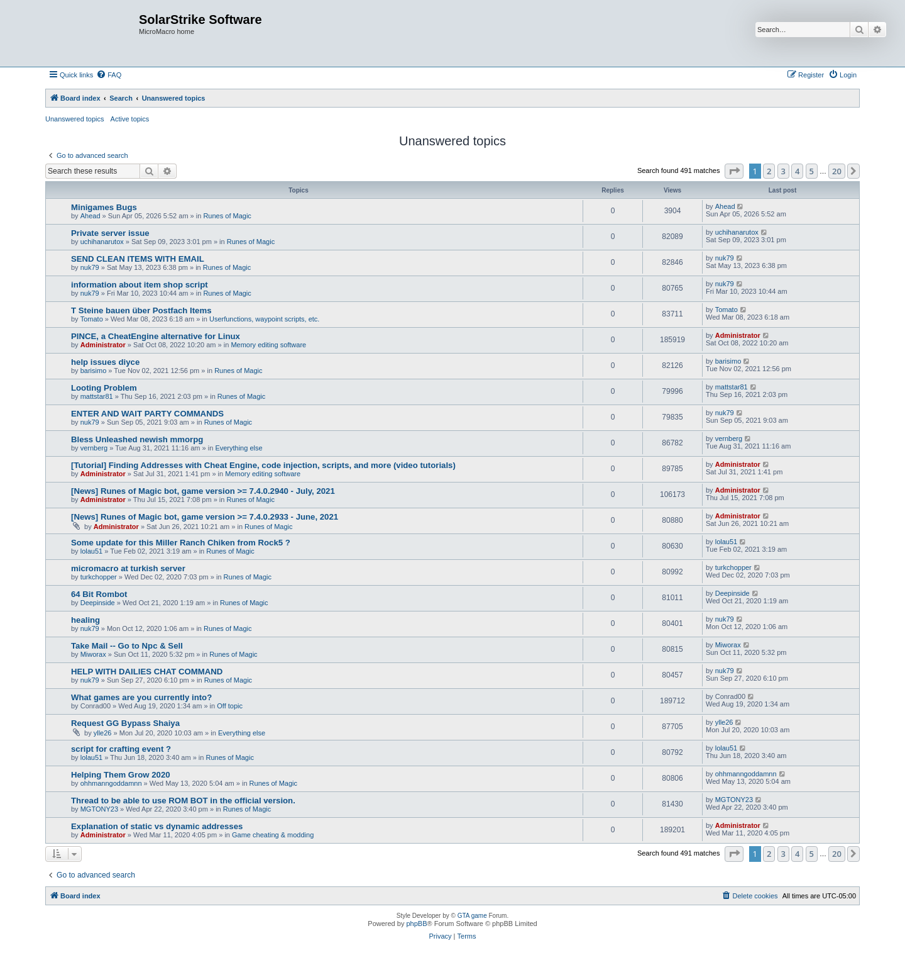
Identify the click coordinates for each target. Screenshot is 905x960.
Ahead (90, 216)
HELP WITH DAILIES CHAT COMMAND (146, 671)
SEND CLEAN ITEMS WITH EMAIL (137, 259)
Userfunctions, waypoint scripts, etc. (264, 319)
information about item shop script (139, 284)
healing (85, 620)
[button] (734, 171)
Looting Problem (104, 388)
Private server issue (110, 233)
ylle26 (103, 733)
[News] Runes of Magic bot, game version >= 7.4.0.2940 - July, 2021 (203, 491)
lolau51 (91, 551)
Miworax (93, 654)
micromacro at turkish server (128, 568)
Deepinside (97, 602)
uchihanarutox (102, 241)
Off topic (230, 706)
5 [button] (811, 171)
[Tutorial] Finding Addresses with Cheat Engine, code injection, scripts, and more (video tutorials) (263, 465)
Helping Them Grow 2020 (120, 774)
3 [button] (783, 171)
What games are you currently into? (141, 697)
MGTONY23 (99, 809)
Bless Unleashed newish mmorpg (137, 439)
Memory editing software (268, 345)
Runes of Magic (227, 216)
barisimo (93, 370)
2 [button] (769, 171)
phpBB (416, 923)
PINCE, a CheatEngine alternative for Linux (155, 336)
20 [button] (837, 171)
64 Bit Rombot (99, 594)
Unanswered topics (74, 119)
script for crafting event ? (121, 749)
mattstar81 (96, 396)
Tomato (91, 319)
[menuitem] (108, 74)
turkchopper (98, 577)
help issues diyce (105, 362)
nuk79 (89, 267)
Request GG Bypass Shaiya (125, 723)
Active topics (130, 119)
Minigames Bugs (104, 207)
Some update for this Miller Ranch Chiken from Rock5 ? (180, 542)
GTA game (472, 915)
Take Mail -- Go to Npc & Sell (127, 645)
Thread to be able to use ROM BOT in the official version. (183, 800)
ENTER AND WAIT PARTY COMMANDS (147, 413)
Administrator (103, 345)
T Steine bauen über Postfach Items (141, 310)
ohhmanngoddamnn (111, 783)
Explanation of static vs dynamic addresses (157, 826)
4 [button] (797, 171)
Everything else (238, 448)
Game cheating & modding (273, 835)
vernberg (93, 448)
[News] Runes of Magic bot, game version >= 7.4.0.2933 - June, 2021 (204, 517)
